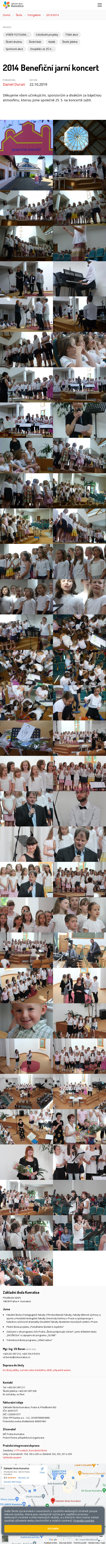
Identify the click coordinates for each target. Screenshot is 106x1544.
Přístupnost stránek (31, 1515)
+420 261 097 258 (27, 1391)
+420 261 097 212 (12, 1353)
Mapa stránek (10, 1515)
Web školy (97, 1511)
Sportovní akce (14, 49)
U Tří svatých (21, 1450)
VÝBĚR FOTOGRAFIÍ (17, 34)
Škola (19, 15)
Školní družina (14, 41)
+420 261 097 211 (16, 1387)
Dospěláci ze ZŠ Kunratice (43, 49)
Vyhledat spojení (12, 1457)
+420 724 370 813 (31, 1353)
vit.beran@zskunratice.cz (16, 1357)
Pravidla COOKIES (53, 1515)
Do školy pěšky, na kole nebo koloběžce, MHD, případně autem (37, 1370)
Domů (6, 15)
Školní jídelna (69, 41)
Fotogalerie (34, 15)
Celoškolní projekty (47, 34)
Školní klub (35, 41)
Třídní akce (71, 34)
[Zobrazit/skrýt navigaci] (99, 5)
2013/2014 (52, 15)
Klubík (51, 41)
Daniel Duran (14, 84)
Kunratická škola (38, 1450)
